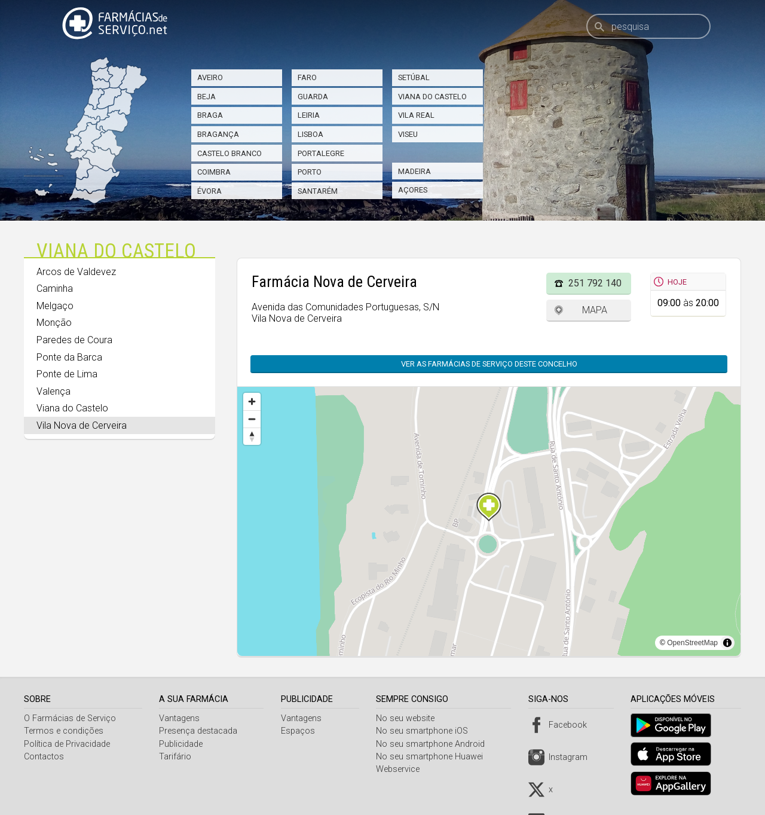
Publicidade (182, 744)
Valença (53, 391)
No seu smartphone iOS (426, 731)
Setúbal (414, 77)
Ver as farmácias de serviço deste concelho (489, 363)
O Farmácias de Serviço (70, 718)
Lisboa (310, 134)
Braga (210, 115)
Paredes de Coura (74, 340)
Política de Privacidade (67, 744)
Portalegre (321, 153)
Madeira (414, 171)
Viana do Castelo (432, 96)
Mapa (594, 310)
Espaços (300, 731)
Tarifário (177, 757)
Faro (307, 77)
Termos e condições (63, 731)
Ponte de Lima (66, 374)
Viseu (408, 134)
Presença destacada (200, 731)
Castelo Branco (229, 153)
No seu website (409, 718)
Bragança (218, 134)
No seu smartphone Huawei (433, 757)
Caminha (54, 288)
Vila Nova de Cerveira (81, 425)
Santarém (318, 191)
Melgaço (55, 306)
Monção (54, 322)
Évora (209, 191)
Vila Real (416, 115)
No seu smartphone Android (434, 744)
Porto (310, 171)
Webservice (402, 769)
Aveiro (210, 77)
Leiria (309, 115)
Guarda (313, 96)
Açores (412, 189)
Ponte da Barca (69, 357)
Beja (206, 96)
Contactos (44, 757)
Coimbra (214, 171)
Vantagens (181, 718)
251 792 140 (595, 283)
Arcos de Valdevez (76, 271)
